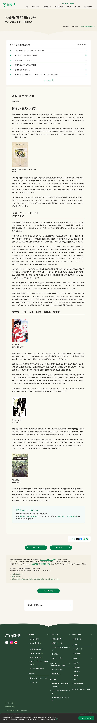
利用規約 (34, 564)
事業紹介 (76, 663)
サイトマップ (9, 703)
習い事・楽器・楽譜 (36, 668)
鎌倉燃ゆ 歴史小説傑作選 (28, 516)
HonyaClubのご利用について (61, 648)
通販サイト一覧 (57, 643)
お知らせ (72, 3)
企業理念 (76, 667)
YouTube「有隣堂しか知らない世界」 (58, 664)
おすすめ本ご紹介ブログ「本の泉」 (60, 685)
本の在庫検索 (34, 643)
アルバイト (77, 649)
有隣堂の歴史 (78, 683)
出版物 (69, 6)
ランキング (33, 682)
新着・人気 (35, 6)
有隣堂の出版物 (76, 634)
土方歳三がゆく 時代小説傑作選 (66, 516)
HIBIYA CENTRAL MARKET (39, 662)
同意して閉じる (86, 718)
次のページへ (60, 548)
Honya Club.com (46, 559)
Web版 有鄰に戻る (49, 591)
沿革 (75, 679)
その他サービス (57, 658)
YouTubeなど (59, 6)
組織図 (75, 675)
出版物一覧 (77, 639)
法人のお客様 (88, 6)
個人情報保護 (52, 719)
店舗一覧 (31, 634)
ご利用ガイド (44, 564)
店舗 (26, 6)
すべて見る (48, 80)
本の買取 (55, 654)
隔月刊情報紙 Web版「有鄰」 (60, 698)
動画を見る (55, 674)
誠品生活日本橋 (35, 657)
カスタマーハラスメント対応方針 (16, 710)
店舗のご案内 (34, 639)
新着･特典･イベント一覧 (38, 678)
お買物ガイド (47, 6)
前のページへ (37, 548)
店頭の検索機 (56, 639)
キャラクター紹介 (58, 670)
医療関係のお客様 (36, 649)
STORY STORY (35, 653)
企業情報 (74, 658)
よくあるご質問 (64, 3)
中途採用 (76, 653)
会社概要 (76, 671)
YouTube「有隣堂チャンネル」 (61, 691)
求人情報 (77, 6)
